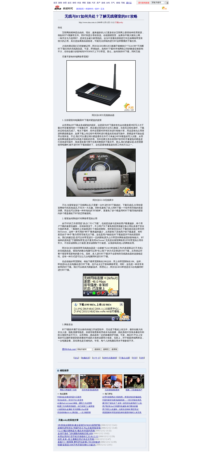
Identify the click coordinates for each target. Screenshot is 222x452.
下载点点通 (124, 358)
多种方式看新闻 (109, 358)
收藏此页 (85, 358)
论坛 (76, 358)
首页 (55, 3)
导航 (123, 3)
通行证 (129, 3)
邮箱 (118, 3)
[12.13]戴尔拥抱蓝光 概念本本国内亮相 (76, 431)
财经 (74, 3)
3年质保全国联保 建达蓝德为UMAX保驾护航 (79, 425)
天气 (113, 3)
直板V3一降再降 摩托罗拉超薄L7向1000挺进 (79, 442)
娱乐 (70, 3)
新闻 (60, 3)
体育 (65, 3)
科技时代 (89, 9)
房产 (98, 3)
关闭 (142, 358)
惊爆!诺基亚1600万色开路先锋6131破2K (77, 445)
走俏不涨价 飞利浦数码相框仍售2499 (75, 433)
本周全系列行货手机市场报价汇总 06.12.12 (78, 436)
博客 (84, 3)
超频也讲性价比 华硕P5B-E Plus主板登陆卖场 (79, 428)
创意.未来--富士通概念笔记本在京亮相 (76, 439)
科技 (79, 3)
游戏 (103, 3)
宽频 (89, 3)
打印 (134, 358)
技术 (97, 9)
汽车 (93, 3)
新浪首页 (80, 9)
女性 (108, 3)
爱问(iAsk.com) (69, 349)
